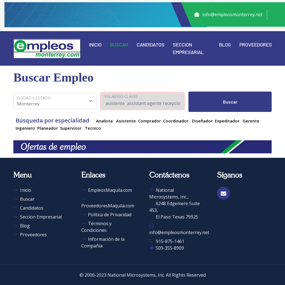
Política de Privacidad (106, 215)
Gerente (251, 121)
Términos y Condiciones (96, 226)
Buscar (119, 44)
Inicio (95, 44)
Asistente (126, 121)
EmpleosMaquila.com (106, 190)
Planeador (47, 128)
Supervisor (71, 128)
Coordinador (175, 121)
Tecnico (93, 128)
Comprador (149, 121)
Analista (104, 121)
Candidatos (150, 44)
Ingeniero (25, 128)
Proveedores (255, 44)
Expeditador (227, 121)
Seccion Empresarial (188, 48)
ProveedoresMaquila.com (107, 202)
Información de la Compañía (102, 242)
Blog (225, 44)
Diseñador (202, 121)
